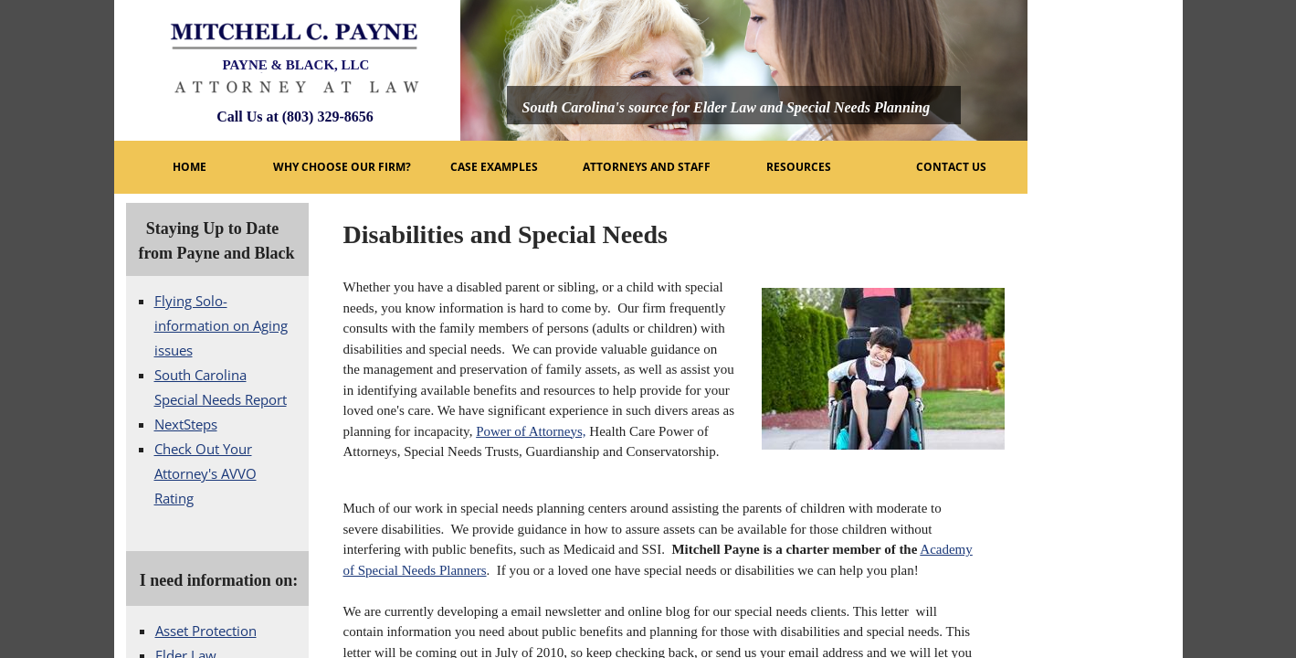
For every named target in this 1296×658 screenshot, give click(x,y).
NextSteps (185, 424)
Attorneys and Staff (647, 167)
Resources (798, 167)
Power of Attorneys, (530, 431)
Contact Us (951, 167)
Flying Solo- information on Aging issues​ (221, 325)
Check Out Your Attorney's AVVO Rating (205, 473)
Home (189, 167)
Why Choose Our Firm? (342, 167)
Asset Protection (206, 630)
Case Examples (494, 167)
